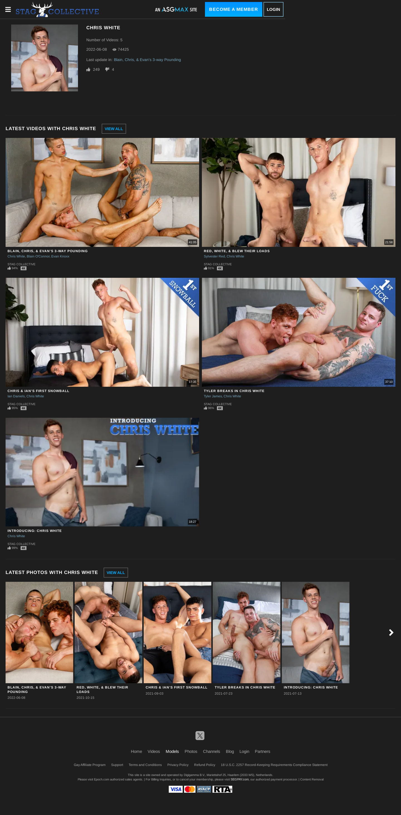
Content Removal (312, 779)
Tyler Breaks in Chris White (234, 391)
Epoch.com (101, 779)
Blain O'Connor (38, 256)
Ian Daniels (16, 396)
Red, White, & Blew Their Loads (237, 251)
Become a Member (233, 9)
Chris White (16, 256)
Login (273, 9)
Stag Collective (21, 264)
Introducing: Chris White (35, 531)
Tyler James (213, 396)
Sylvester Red (214, 256)
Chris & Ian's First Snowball (38, 391)
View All (114, 128)
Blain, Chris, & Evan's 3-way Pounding (147, 59)
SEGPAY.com (240, 779)
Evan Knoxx (60, 256)
